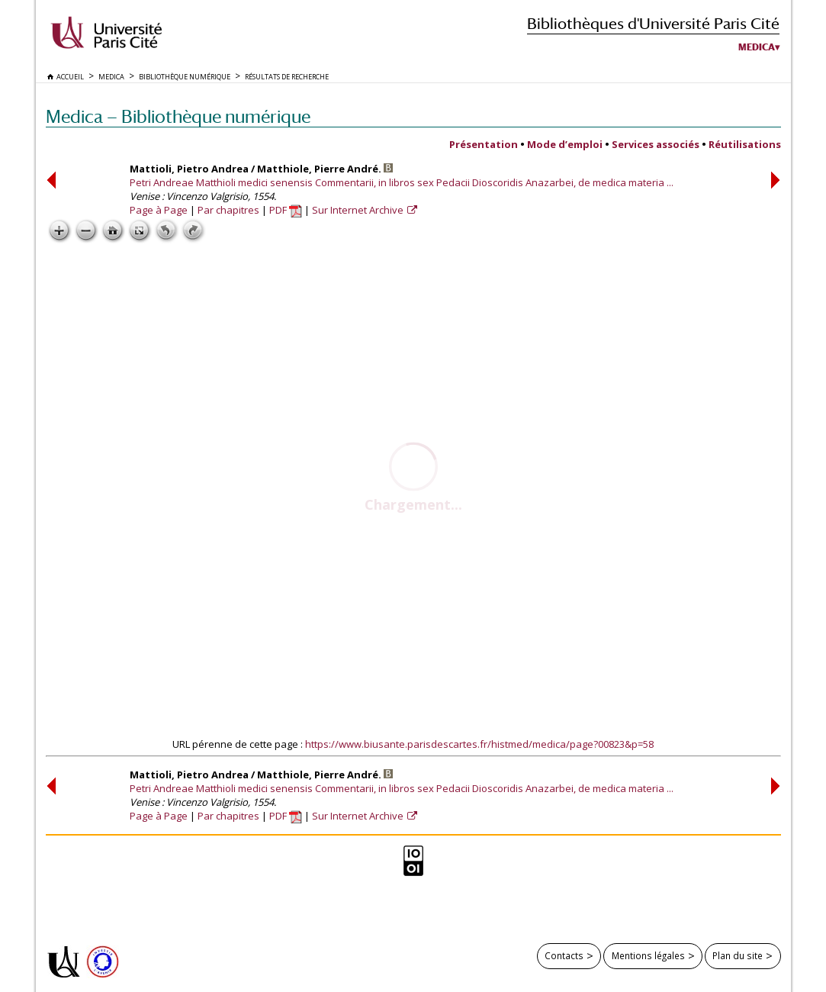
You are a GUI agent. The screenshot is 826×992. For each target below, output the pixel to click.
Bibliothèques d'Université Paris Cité (653, 23)
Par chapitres (228, 210)
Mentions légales (648, 955)
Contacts (564, 955)
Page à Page (159, 210)
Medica (756, 47)
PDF (285, 210)
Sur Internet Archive (359, 210)
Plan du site (737, 955)
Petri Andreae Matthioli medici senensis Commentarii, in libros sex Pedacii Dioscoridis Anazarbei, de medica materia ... (401, 182)
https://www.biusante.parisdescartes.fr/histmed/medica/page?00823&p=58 (479, 744)
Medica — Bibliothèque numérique (178, 116)
